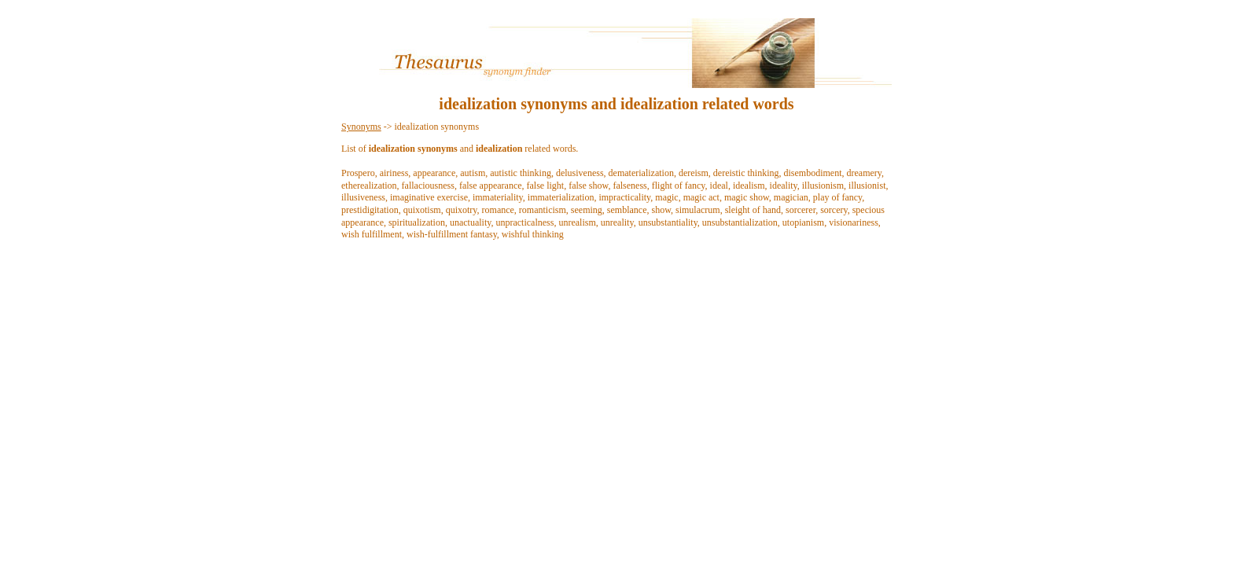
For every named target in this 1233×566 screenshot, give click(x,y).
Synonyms (361, 126)
